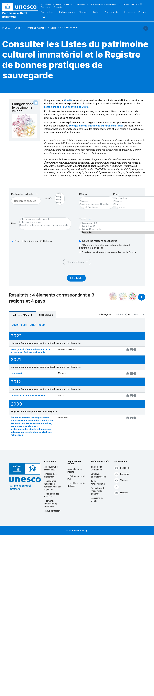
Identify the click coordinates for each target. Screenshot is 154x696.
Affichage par (105, 314)
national (47, 241)
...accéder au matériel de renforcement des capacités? (52, 485)
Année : (49, 198)
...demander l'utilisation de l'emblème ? (50, 504)
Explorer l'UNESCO (132, 4)
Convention (47, 12)
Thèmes (82, 12)
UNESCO (6, 28)
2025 (58, 194)
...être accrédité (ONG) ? (51, 495)
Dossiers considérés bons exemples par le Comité (107, 252)
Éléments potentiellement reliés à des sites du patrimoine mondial (105, 246)
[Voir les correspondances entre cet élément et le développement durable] (132, 296)
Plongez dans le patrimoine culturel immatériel (96, 125)
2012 (32, 324)
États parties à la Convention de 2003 (66, 106)
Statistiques (46, 314)
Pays (141, 12)
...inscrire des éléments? (50, 475)
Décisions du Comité (97, 499)
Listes (96, 12)
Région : (83, 194)
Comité (68, 100)
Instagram (121, 474)
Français (44, 7)
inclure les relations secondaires (98, 240)
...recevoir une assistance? (51, 468)
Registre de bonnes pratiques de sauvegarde (43, 225)
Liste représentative (43, 222)
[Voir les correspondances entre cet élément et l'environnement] (122, 296)
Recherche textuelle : (24, 194)
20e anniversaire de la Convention (105, 4)
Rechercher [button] (43, 16)
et (129, 314)
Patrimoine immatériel (36, 28)
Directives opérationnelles (98, 475)
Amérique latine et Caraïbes (95, 204)
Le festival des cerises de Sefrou (28, 395)
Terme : (85, 219)
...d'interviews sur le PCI (76, 477)
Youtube (121, 480)
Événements (66, 12)
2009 (41, 324)
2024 (58, 197)
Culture (18, 28)
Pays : (116, 194)
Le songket (16, 373)
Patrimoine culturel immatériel (14, 15)
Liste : (14, 223)
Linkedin (121, 492)
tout (17, 241)
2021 (23, 324)
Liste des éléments (22, 315)
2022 (58, 203)
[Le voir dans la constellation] (113, 296)
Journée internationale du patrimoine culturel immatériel (64, 4)
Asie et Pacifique (95, 207)
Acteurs (128, 12)
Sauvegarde (111, 12)
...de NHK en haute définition (76, 484)
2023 (58, 200)
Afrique (95, 201)
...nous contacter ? (52, 511)
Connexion (58, 7)
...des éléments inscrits (74, 470)
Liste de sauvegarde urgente (43, 219)
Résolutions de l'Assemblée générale (98, 491)
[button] (145, 29)
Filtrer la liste (76, 278)
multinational (31, 241)
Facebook (122, 468)
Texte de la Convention (96, 468)
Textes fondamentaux (98, 482)
